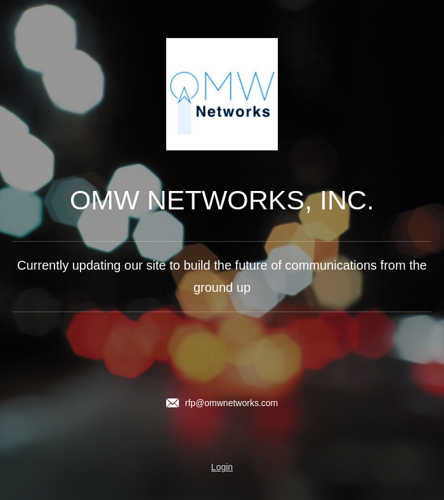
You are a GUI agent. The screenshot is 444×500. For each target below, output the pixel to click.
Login (222, 467)
